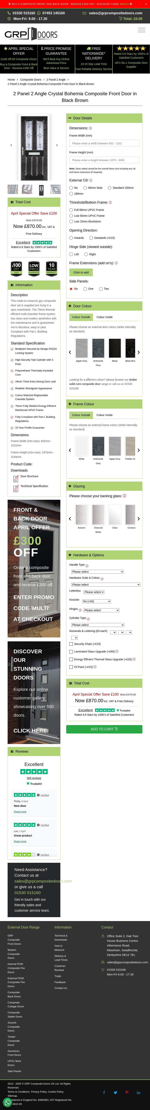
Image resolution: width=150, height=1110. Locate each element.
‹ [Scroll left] (70, 351)
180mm (76, 193)
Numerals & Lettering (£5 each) (88, 631)
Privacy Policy (39, 1091)
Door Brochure (29, 476)
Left (74, 254)
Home (11, 79)
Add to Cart (104, 729)
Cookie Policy (55, 1091)
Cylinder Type (77, 617)
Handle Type (77, 564)
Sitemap (12, 1095)
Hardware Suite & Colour (84, 577)
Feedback (60, 982)
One (88, 289)
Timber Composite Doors (14, 1040)
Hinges (73, 608)
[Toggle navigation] (140, 30)
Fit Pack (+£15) (81, 667)
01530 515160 (27, 892)
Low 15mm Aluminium (85, 221)
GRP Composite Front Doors (14, 939)
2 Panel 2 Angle (56, 79)
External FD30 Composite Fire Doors (16, 982)
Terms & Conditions (19, 1091)
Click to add (81, 272)
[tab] (104, 118)
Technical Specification (34, 486)
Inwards (76, 238)
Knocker (74, 599)
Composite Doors (30, 79)
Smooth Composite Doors (14, 1026)
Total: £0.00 (130, 19)
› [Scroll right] (138, 351)
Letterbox (75, 590)
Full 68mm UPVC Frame (86, 210)
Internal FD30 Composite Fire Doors (16, 968)
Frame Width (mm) (80, 135)
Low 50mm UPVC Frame (87, 216)
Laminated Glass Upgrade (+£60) (92, 651)
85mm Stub (92, 188)
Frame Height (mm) (81, 152)
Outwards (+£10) (102, 238)
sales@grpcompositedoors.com (43, 881)
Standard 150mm (121, 188)
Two (104, 289)
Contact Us (60, 988)
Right (90, 254)
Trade (57, 976)
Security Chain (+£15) (85, 644)
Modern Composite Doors (14, 954)
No (73, 188)
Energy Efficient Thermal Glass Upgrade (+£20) (100, 659)
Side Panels (14, 1071)
